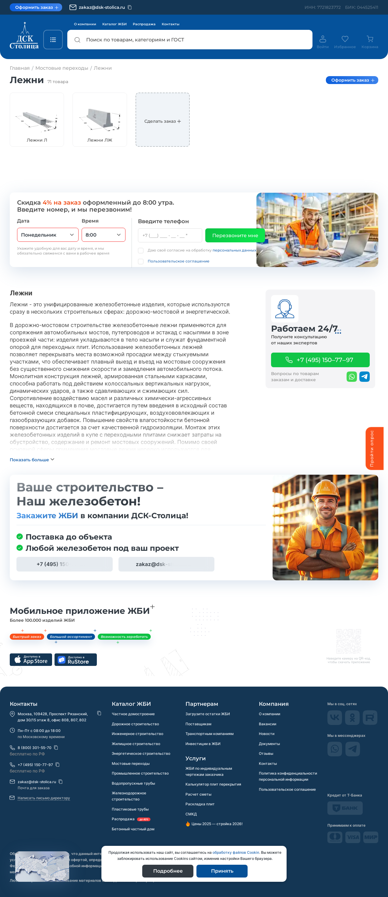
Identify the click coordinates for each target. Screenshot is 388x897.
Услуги (195, 759)
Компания (274, 704)
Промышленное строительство (140, 774)
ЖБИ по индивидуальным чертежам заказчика (208, 771)
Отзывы (266, 754)
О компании (85, 24)
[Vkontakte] (335, 723)
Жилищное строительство (136, 744)
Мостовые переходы (131, 764)
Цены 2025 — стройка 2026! (217, 825)
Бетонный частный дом (133, 830)
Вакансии (267, 724)
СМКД (191, 815)
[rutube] (370, 723)
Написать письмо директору (44, 798)
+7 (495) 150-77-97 (35, 764)
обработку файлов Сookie (236, 852)
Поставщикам (198, 724)
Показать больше (29, 470)
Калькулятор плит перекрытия (213, 785)
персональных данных (234, 250)
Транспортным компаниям (209, 734)
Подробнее (168, 871)
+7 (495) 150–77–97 (325, 360)
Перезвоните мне (235, 235)
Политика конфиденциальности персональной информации (288, 777)
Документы (269, 744)
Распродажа (144, 24)
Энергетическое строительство (141, 754)
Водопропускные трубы (133, 784)
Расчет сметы (198, 795)
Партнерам (201, 704)
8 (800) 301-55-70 (34, 747)
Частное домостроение (133, 714)
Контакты (170, 24)
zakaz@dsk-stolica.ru (37, 781)
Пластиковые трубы (130, 810)
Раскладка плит (200, 805)
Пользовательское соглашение (179, 261)
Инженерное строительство (137, 734)
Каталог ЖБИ (114, 24)
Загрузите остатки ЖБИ (207, 714)
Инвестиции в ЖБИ (202, 744)
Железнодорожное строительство (129, 797)
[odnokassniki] (353, 723)
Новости (266, 734)
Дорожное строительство (135, 724)
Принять (222, 871)
